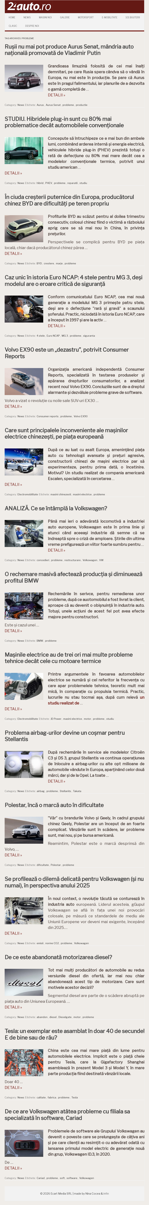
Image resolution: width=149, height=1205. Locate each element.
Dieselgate (65, 1017)
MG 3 (65, 335)
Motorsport (86, 17)
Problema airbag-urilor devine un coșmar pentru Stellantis (65, 736)
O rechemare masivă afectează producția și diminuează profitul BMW (73, 577)
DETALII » (56, 95)
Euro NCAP (53, 335)
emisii (40, 943)
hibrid (40, 183)
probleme (68, 104)
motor (87, 718)
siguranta (89, 335)
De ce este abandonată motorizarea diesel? (58, 957)
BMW (40, 640)
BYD (39, 263)
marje (59, 263)
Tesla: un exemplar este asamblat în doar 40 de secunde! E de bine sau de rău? (74, 1034)
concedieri (43, 560)
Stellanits (65, 791)
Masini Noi (45, 17)
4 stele (41, 335)
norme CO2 (52, 943)
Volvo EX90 (81, 416)
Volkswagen (90, 560)
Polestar (56, 864)
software (72, 1178)
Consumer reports (47, 416)
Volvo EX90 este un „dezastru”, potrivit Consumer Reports (67, 353)
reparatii (72, 183)
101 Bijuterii (133, 17)
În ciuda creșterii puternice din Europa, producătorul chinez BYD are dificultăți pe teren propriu (69, 200)
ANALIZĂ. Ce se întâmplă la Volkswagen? (56, 508)
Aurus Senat (53, 104)
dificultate (43, 864)
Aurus (40, 104)
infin (106, 1193)
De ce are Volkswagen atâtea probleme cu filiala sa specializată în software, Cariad (67, 1114)
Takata (77, 791)
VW (101, 560)
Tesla (74, 1097)
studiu (83, 183)
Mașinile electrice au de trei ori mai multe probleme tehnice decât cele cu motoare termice (69, 658)
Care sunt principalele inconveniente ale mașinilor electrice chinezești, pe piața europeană (66, 433)
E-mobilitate (109, 17)
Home (12, 17)
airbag (41, 791)
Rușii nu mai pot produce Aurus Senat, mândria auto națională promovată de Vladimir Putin (69, 49)
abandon (42, 1017)
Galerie (65, 17)
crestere (49, 263)
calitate (41, 1097)
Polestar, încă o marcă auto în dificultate (54, 805)
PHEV (48, 183)
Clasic (13, 25)
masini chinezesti (61, 494)
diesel (53, 1017)
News (27, 17)
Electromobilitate (28, 494)
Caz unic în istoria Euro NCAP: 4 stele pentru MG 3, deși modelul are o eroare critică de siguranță (73, 280)
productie (81, 104)
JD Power (56, 718)
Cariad (41, 1178)
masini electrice (82, 494)
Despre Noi (32, 25)
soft (62, 1178)
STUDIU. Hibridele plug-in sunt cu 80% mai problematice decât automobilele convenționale (64, 122)
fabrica (52, 1097)
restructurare (72, 560)
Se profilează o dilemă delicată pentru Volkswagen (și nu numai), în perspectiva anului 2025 (74, 882)
